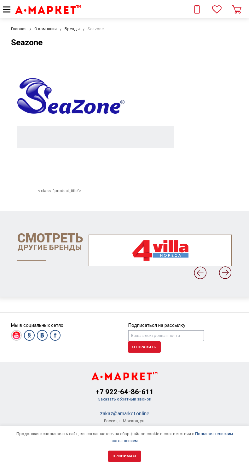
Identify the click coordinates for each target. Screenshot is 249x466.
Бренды (72, 28)
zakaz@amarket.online (124, 414)
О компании (45, 28)
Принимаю (124, 456)
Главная (18, 28)
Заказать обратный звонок (124, 399)
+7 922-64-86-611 (125, 392)
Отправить (144, 347)
